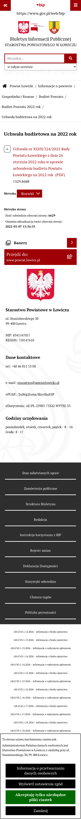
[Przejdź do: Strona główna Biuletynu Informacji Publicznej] (4, 86)
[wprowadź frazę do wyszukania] (34, 58)
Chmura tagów (40, 597)
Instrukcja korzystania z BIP (40, 535)
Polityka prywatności (40, 612)
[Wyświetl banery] (72, 243)
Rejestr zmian (40, 550)
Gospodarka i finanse (18, 96)
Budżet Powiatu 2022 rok (21, 107)
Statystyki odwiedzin (40, 582)
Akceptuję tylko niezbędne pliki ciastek (40, 797)
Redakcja (40, 520)
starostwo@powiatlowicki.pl (38, 383)
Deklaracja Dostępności (40, 566)
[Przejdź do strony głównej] (40, 35)
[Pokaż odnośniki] (5, 5)
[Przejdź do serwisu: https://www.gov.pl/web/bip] (40, 8)
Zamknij (40, 810)
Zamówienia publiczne (40, 488)
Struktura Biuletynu (41, 504)
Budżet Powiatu (51, 96)
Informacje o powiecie (55, 86)
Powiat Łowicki (21, 86)
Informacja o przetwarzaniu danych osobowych (40, 771)
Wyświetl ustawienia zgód (41, 783)
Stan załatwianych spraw (40, 473)
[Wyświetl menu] (75, 5)
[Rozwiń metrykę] (29, 194)
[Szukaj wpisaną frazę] (71, 58)
